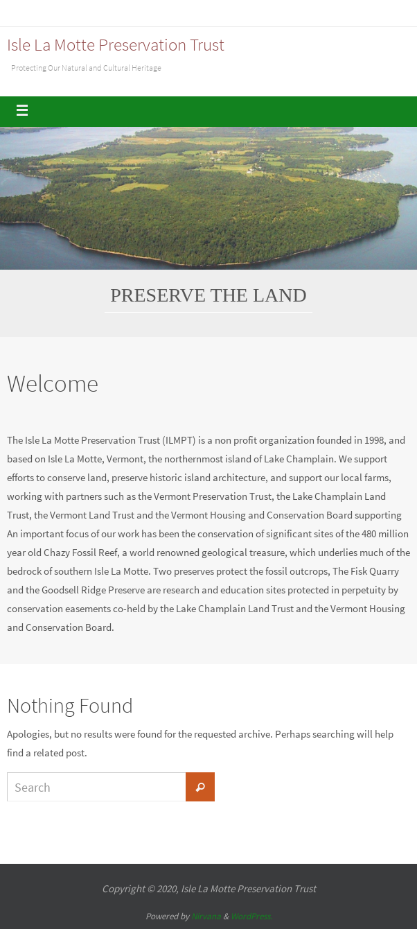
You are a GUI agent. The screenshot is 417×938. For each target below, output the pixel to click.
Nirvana (206, 916)
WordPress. (251, 916)
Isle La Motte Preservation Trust (115, 44)
